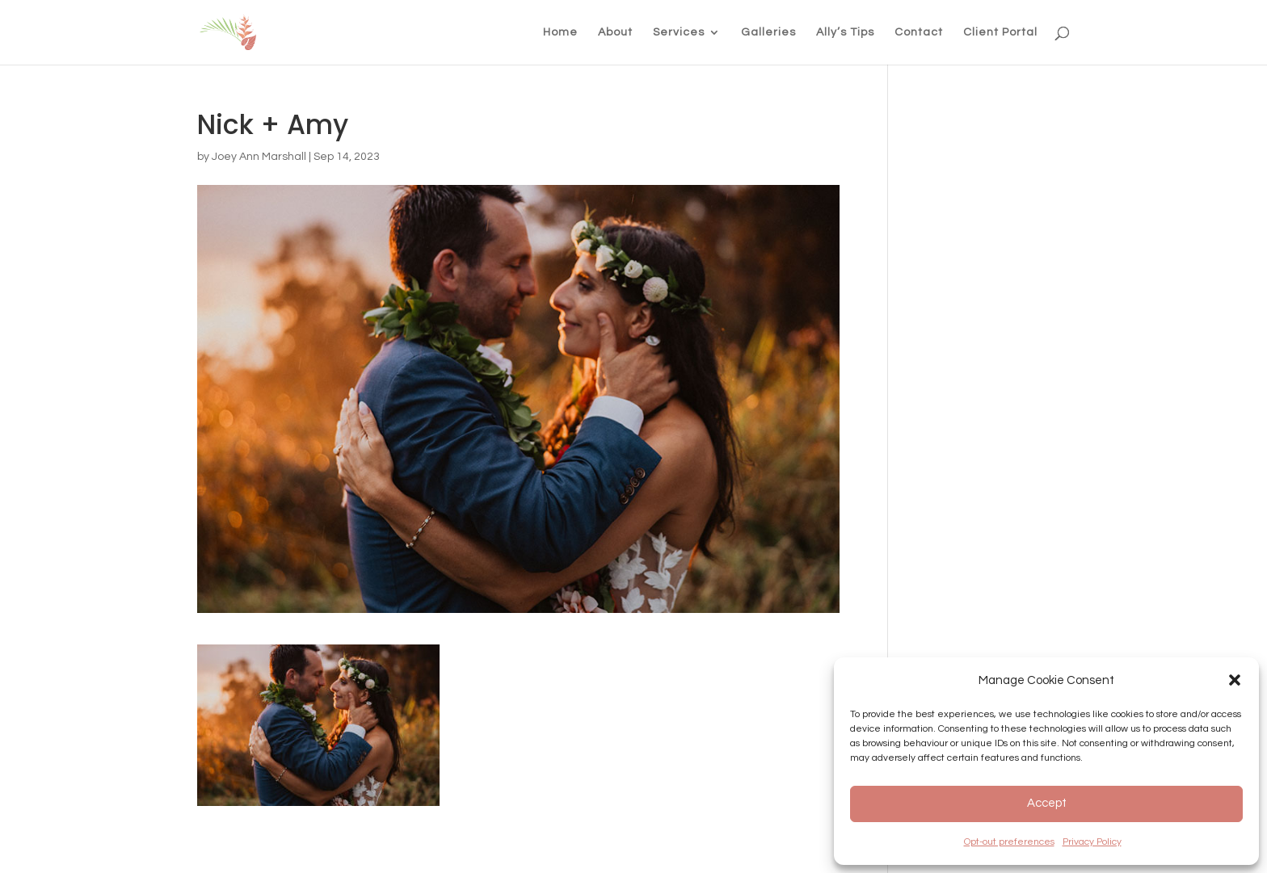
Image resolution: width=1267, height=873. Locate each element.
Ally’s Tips (845, 32)
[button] (1235, 680)
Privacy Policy (1092, 842)
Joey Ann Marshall (259, 156)
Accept (1047, 803)
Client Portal (1000, 32)
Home (560, 32)
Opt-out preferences (1009, 842)
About (615, 32)
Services (679, 32)
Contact (918, 32)
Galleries (768, 32)
